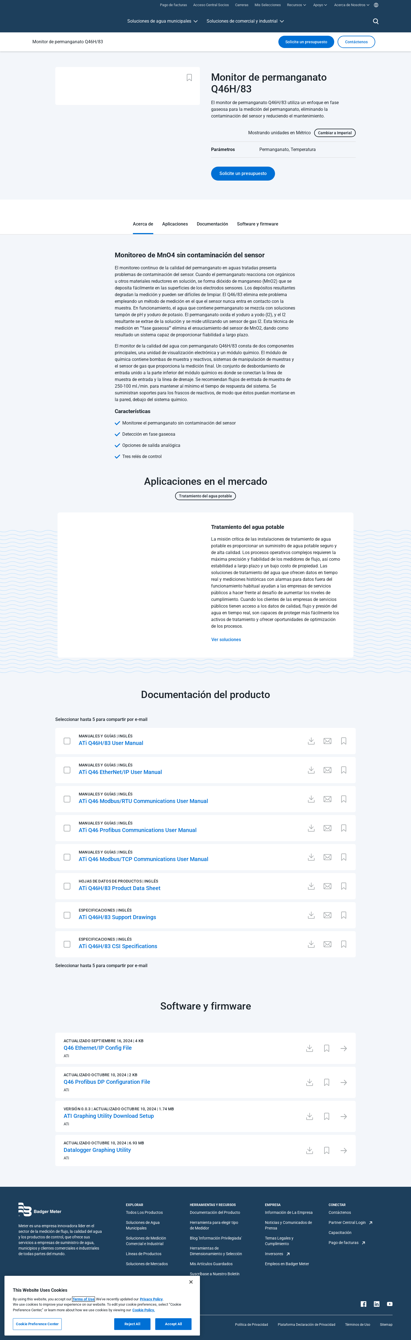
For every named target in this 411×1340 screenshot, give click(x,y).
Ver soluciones (226, 639)
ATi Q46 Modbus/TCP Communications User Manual (143, 859)
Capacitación (340, 1232)
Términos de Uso (357, 1325)
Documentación (212, 224)
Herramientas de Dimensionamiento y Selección (216, 1251)
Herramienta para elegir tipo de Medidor (214, 1225)
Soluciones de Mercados (147, 1264)
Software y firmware (257, 224)
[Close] (191, 1282)
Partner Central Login (347, 1222)
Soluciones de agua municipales (159, 21)
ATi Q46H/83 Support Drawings (117, 917)
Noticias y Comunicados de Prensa (288, 1225)
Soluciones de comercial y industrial (242, 21)
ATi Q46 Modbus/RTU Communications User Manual (143, 801)
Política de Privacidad (251, 1325)
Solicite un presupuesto (306, 42)
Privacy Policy (151, 1299)
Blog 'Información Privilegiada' (216, 1238)
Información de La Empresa (289, 1212)
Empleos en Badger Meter (287, 1264)
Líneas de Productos (143, 1254)
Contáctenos (340, 1212)
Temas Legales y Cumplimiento (279, 1241)
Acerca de (143, 224)
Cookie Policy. (143, 1310)
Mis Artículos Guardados (211, 1264)
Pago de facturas (344, 1242)
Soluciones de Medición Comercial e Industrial (146, 1241)
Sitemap (386, 1325)
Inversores (274, 1254)
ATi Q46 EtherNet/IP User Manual (120, 772)
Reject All (132, 1324)
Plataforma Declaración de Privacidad (306, 1325)
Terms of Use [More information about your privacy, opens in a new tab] (83, 1299)
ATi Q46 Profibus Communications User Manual (138, 830)
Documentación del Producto (215, 1212)
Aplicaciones (175, 224)
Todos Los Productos (144, 1212)
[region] (102, 1306)
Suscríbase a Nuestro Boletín (215, 1274)
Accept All (173, 1324)
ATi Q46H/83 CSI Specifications (118, 946)
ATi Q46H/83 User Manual (111, 743)
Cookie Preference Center (37, 1324)
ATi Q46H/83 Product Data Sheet (120, 888)
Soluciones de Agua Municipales (143, 1225)
